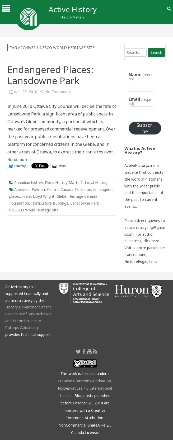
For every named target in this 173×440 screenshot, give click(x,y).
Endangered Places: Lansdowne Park (50, 75)
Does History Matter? (64, 182)
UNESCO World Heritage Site (34, 209)
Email (140, 101)
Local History (96, 182)
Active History (73, 9)
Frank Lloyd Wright (38, 196)
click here (151, 240)
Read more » (19, 159)
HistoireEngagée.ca (140, 261)
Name (140, 76)
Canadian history (28, 182)
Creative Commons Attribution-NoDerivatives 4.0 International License (85, 388)
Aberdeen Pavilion (29, 189)
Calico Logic (30, 327)
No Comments (58, 91)
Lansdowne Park (84, 203)
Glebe (61, 196)
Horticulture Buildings (49, 203)
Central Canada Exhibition (69, 189)
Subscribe (145, 128)
